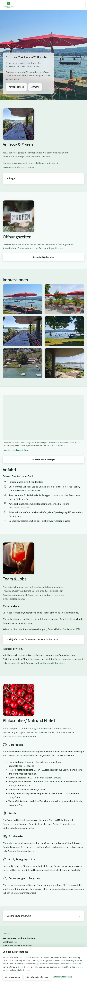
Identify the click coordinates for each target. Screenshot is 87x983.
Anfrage (11, 178)
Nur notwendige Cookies (37, 977)
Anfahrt (35, 86)
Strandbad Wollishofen (43, 257)
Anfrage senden (16, 86)
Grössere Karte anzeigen (43, 459)
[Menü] (82, 5)
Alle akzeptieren (12, 977)
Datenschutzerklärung (19, 916)
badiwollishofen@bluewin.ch (50, 663)
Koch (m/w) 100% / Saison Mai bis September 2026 (32, 639)
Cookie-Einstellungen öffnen (16, 450)
